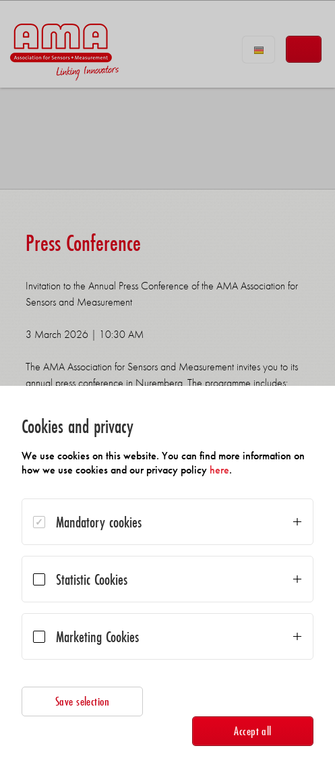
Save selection (82, 701)
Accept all (253, 730)
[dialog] (167, 579)
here (219, 470)
